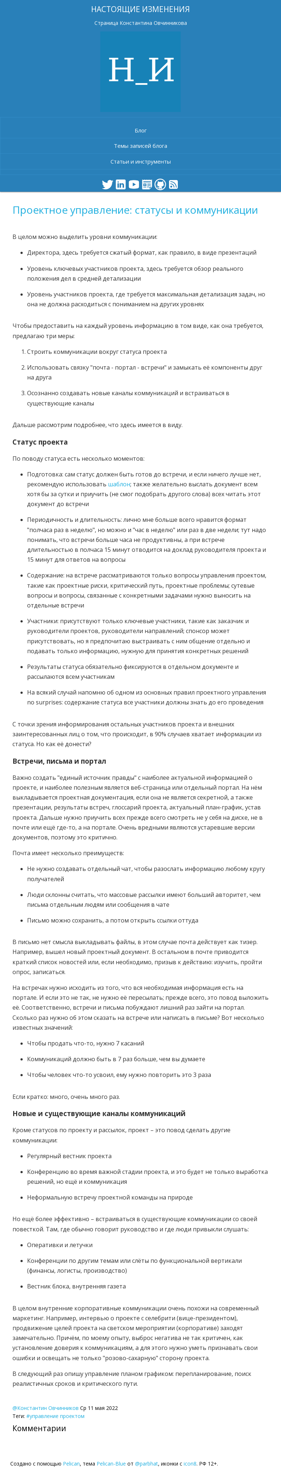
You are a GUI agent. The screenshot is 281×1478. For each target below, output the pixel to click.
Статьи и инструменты (140, 161)
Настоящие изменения (140, 9)
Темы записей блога (140, 145)
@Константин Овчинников (45, 1407)
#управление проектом (55, 1415)
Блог (141, 130)
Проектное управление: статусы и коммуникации (135, 210)
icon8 (190, 1463)
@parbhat (146, 1463)
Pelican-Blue (111, 1463)
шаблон (119, 484)
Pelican (71, 1463)
